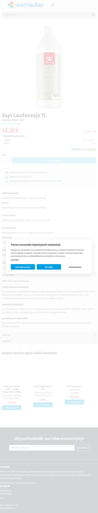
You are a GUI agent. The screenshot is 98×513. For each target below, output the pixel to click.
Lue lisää (15, 259)
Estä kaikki (49, 267)
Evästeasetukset (75, 267)
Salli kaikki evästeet (22, 267)
